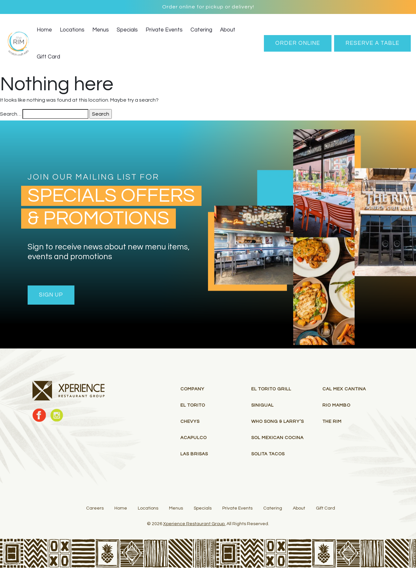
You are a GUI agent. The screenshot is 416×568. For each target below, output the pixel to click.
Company (192, 389)
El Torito (192, 405)
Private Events (164, 30)
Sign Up (51, 295)
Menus (100, 30)
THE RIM (332, 421)
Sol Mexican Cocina (277, 437)
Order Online (297, 43)
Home (44, 30)
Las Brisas (194, 454)
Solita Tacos (268, 454)
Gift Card (48, 57)
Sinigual (262, 405)
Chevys (190, 421)
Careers (95, 508)
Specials (127, 30)
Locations (72, 30)
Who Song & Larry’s (277, 421)
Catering (201, 30)
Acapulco (193, 437)
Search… (10, 114)
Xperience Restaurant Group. (194, 524)
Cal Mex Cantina (344, 389)
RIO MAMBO (336, 405)
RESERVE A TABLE (372, 43)
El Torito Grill (271, 389)
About (227, 30)
